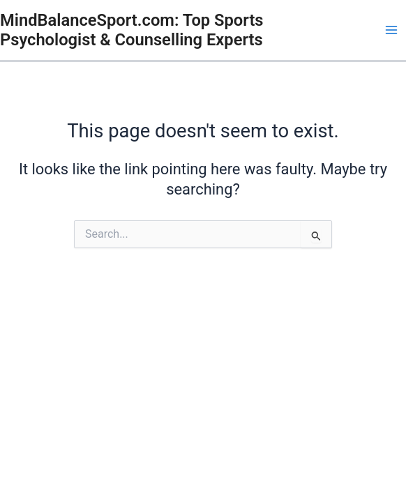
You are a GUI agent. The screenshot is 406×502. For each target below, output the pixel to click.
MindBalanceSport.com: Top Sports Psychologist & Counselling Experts (132, 30)
